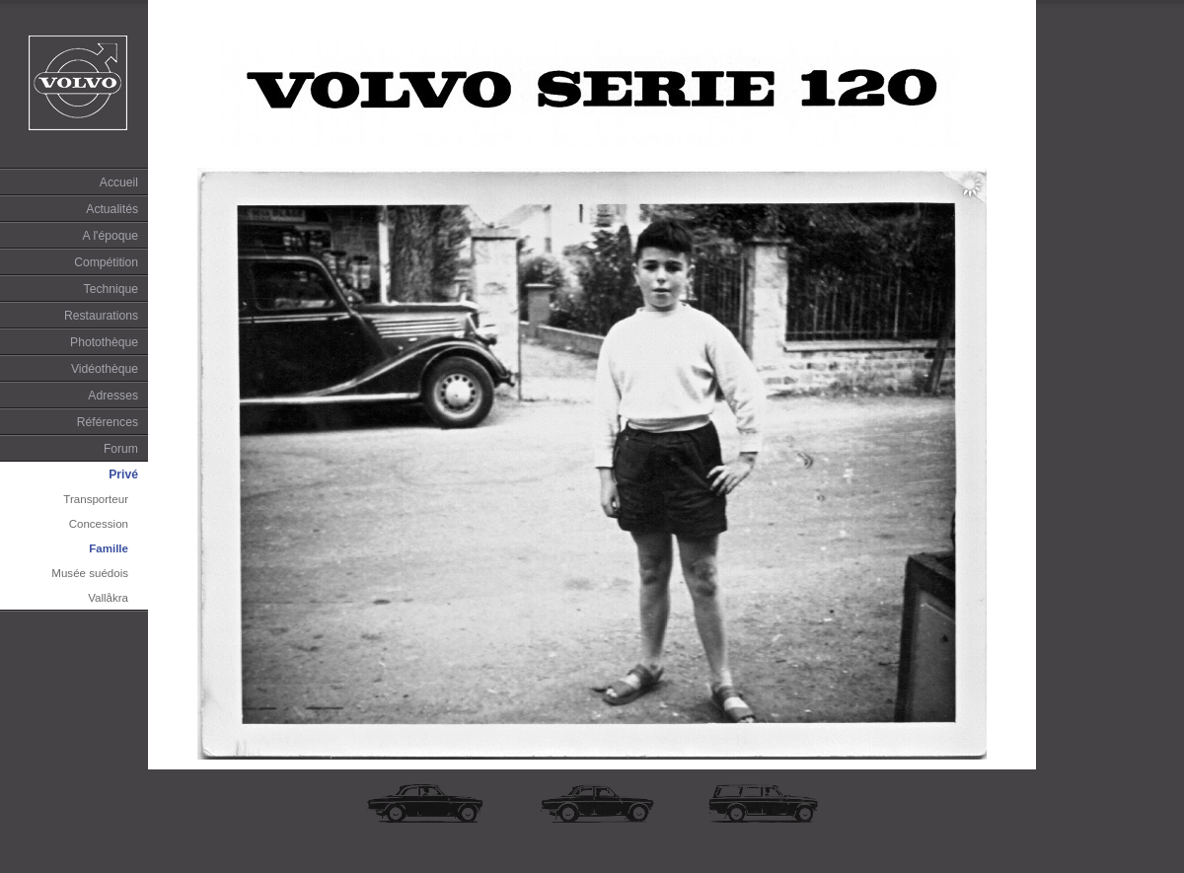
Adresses (113, 395)
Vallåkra (108, 598)
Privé (123, 474)
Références (107, 422)
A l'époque (110, 236)
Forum (121, 449)
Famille (108, 548)
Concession (98, 524)
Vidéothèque (104, 369)
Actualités (112, 209)
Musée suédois (89, 573)
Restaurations (101, 316)
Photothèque (104, 342)
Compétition (106, 262)
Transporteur (95, 499)
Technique (111, 289)
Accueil (119, 182)
